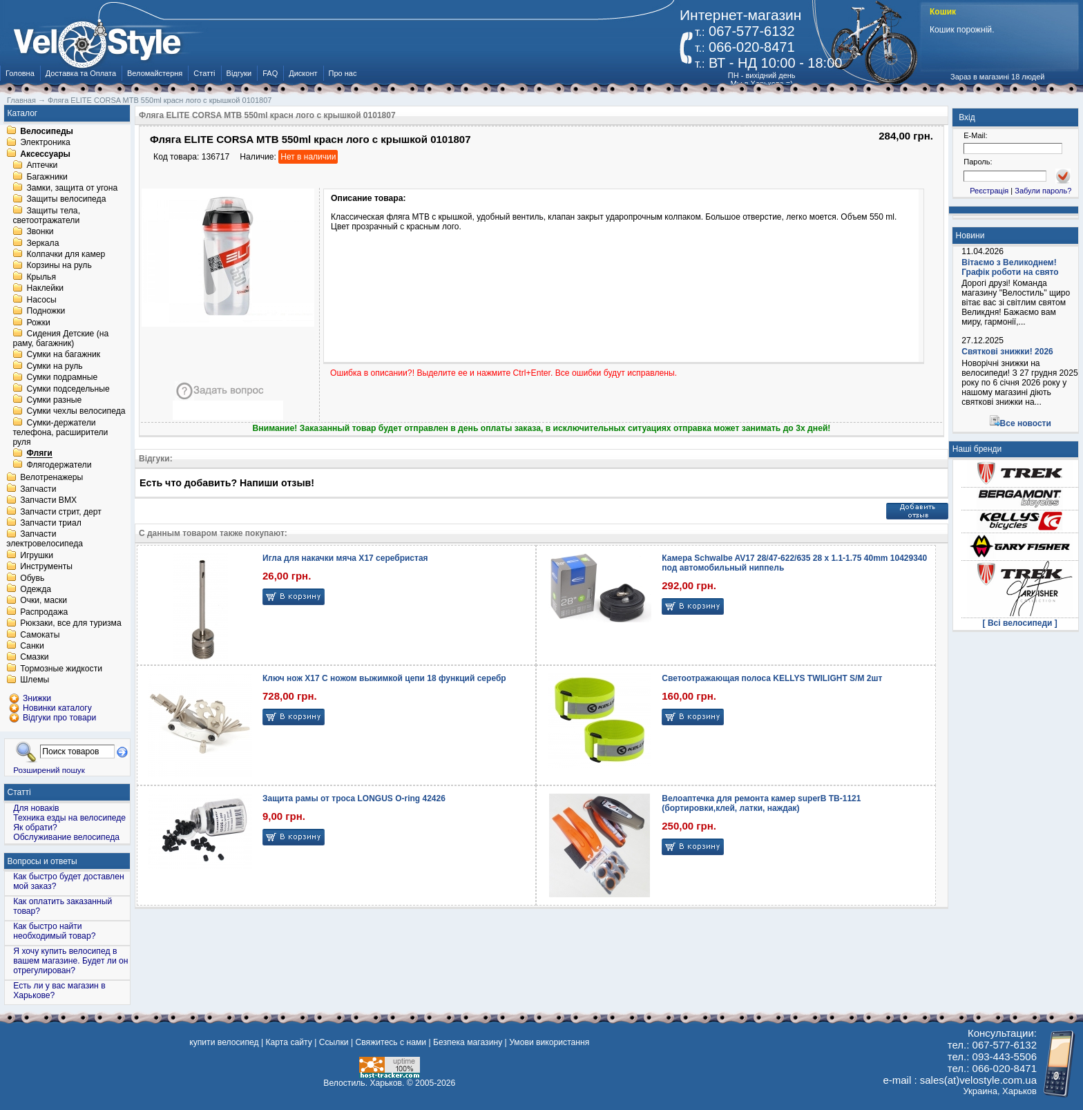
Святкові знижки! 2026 (1007, 351)
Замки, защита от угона (71, 188)
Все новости (1025, 423)
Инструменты (46, 567)
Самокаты (39, 635)
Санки (32, 646)
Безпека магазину (467, 1042)
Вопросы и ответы (42, 861)
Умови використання (549, 1042)
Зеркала (42, 243)
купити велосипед (223, 1042)
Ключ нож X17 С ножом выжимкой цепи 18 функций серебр (384, 678)
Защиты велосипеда (66, 199)
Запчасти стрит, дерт (61, 512)
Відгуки (239, 73)
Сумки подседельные (67, 389)
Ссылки (334, 1042)
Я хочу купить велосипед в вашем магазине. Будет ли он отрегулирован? (70, 960)
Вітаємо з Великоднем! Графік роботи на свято (1009, 267)
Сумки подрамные (61, 378)
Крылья (41, 277)
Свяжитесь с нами (390, 1042)
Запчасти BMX (48, 501)
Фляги (39, 454)
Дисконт (303, 73)
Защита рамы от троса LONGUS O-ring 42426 (353, 798)
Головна (20, 73)
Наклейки (45, 289)
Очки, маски (43, 601)
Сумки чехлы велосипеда (75, 412)
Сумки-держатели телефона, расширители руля (60, 432)
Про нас (343, 73)
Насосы (41, 300)
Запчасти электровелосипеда (44, 539)
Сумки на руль (54, 366)
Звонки (39, 232)
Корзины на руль (58, 266)
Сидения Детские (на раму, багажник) (60, 338)
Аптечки (41, 166)
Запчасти (38, 489)
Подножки (45, 311)
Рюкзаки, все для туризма (70, 624)
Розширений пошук (49, 769)
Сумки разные (54, 400)
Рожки (38, 322)
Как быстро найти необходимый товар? (54, 931)
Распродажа (44, 612)
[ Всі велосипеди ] (1020, 623)
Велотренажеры (51, 478)
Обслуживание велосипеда (66, 837)
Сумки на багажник (63, 355)
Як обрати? (35, 827)
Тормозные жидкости (61, 668)
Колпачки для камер (65, 254)
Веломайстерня (154, 73)
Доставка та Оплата (81, 73)
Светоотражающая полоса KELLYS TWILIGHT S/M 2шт (772, 678)
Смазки (34, 657)
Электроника (45, 143)
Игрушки (36, 555)
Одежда (35, 589)
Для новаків (36, 808)
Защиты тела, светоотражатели (46, 215)
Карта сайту (288, 1042)
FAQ (270, 73)
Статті (204, 73)
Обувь (32, 578)
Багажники (46, 177)
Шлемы (34, 680)
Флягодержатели (58, 465)
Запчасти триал (51, 523)
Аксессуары (45, 154)
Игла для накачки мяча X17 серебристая (345, 558)
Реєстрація (989, 190)
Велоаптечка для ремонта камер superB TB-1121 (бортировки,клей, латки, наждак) (761, 803)
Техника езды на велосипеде (69, 818)
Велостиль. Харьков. (363, 1083)
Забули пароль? (1043, 190)
